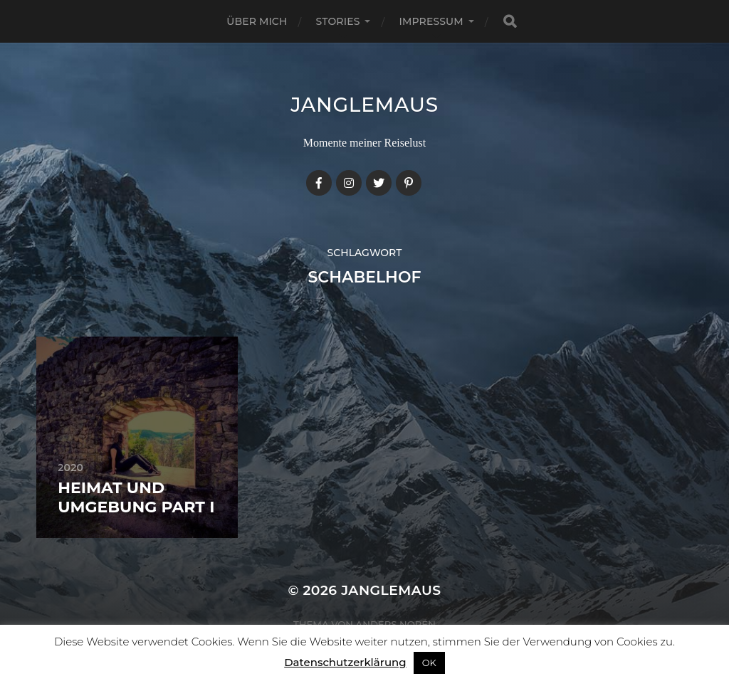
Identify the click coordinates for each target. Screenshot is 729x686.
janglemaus (364, 105)
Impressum (431, 21)
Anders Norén (396, 624)
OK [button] (429, 662)
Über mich (256, 21)
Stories (338, 21)
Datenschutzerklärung (345, 662)
